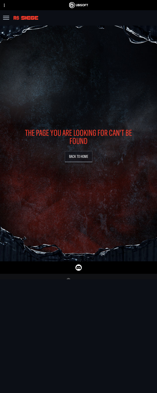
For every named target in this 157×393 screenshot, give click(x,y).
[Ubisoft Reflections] (53, 343)
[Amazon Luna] (107, 343)
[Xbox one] (107, 324)
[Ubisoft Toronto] (53, 357)
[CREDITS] (53, 362)
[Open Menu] (6, 18)
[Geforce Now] (78, 381)
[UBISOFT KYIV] (53, 334)
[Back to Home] (78, 156)
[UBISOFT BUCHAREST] (53, 329)
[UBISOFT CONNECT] (107, 339)
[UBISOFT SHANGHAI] (53, 353)
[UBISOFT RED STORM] (53, 339)
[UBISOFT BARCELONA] (53, 320)
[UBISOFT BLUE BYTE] (53, 324)
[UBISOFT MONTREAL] (53, 315)
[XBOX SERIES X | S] (107, 320)
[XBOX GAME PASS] (107, 315)
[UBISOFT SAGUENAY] (53, 348)
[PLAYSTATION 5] (107, 329)
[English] (78, 280)
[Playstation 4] (107, 334)
